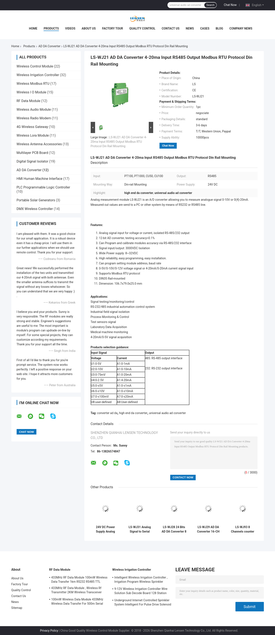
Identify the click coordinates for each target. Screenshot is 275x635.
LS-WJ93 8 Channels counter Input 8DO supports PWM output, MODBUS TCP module (242, 529)
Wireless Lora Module (33, 135)
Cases (204, 28)
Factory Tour (112, 28)
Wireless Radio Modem (34, 118)
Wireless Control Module (35, 66)
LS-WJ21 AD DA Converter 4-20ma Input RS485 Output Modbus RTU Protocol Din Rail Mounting (119, 142)
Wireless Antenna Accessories (39, 144)
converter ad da (107, 413)
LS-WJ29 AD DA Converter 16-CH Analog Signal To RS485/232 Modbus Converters (208, 529)
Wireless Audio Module (34, 110)
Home (33, 28)
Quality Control (142, 28)
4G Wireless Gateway (32, 127)
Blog (219, 28)
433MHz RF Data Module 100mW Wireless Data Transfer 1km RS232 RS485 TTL (79, 579)
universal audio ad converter (167, 413)
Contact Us (170, 28)
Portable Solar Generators (36, 200)
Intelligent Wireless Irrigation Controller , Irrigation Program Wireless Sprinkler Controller (140, 580)
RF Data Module (28, 101)
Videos (70, 28)
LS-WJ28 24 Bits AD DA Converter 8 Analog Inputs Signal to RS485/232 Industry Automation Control (174, 529)
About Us (89, 28)
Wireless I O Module (31, 92)
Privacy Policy (49, 630)
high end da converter (133, 413)
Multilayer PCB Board (32, 153)
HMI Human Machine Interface (39, 179)
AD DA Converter (49, 46)
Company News (240, 28)
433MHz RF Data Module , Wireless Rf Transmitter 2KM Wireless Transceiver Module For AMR (76, 590)
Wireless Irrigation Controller (38, 75)
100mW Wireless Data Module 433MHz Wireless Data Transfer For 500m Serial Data (77, 602)
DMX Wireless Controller (35, 209)
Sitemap (16, 607)
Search (210, 5)
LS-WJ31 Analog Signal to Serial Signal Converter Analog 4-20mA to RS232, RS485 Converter (140, 529)
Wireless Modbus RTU (33, 84)
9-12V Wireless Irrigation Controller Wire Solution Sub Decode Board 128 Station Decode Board (140, 591)
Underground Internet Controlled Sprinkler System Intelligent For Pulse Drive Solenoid (142, 602)
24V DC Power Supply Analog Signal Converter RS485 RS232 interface (105, 529)
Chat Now (230, 5)
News (190, 28)
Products (51, 28)
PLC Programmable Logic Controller (43, 187)
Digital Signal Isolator (32, 161)
